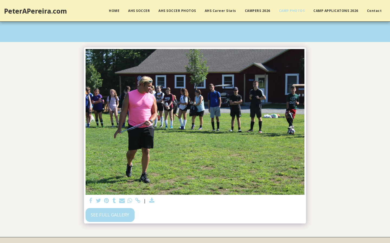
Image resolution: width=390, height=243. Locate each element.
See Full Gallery (110, 215)
